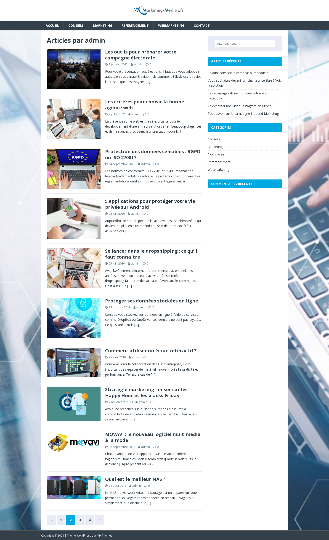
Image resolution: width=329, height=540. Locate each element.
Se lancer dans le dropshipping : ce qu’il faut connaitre (151, 254)
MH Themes (104, 535)
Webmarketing (171, 25)
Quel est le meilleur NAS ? (135, 479)
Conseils (76, 25)
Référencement (135, 25)
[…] (148, 82)
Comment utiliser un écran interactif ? (151, 351)
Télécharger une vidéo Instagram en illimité (239, 106)
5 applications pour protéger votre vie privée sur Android (150, 204)
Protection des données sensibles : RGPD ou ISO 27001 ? (152, 154)
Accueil (52, 25)
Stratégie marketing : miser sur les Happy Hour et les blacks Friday (146, 392)
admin (138, 64)
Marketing (102, 25)
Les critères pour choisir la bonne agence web (144, 105)
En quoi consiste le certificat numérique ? (238, 73)
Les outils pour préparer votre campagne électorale (140, 55)
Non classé (216, 154)
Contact (202, 25)
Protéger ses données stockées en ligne (151, 301)
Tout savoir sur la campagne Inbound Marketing (243, 113)
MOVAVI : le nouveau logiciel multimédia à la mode (153, 437)
